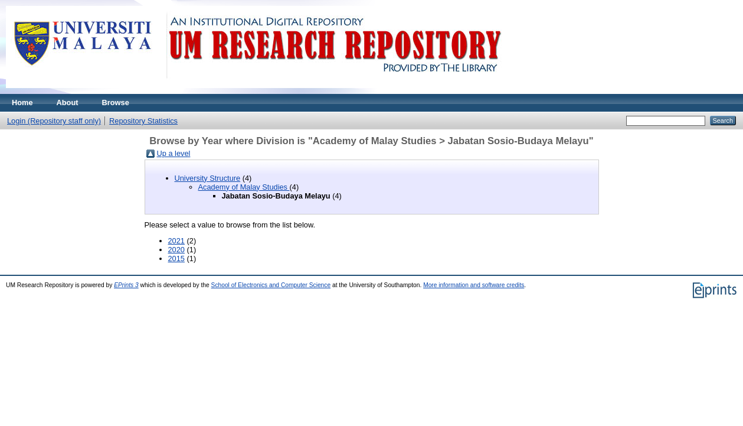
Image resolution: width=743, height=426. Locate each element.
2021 (176, 240)
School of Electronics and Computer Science (271, 285)
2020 (176, 249)
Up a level (174, 153)
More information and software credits (473, 285)
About (67, 102)
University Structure (208, 178)
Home (22, 102)
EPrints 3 (126, 285)
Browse (115, 102)
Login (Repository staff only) (54, 120)
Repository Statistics (143, 120)
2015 (176, 258)
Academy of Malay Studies (244, 187)
